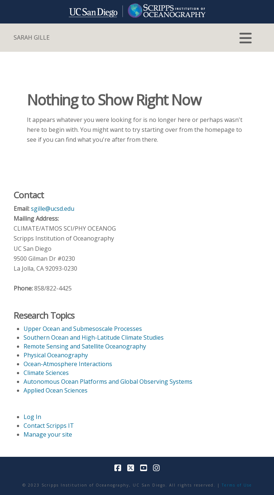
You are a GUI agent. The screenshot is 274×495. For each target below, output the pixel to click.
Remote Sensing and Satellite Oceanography (85, 346)
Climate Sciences (46, 373)
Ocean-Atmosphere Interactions (68, 364)
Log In (32, 417)
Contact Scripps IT (49, 426)
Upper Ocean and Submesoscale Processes (83, 329)
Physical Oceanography (56, 355)
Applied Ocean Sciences (56, 390)
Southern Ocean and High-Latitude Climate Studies (94, 337)
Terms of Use (237, 485)
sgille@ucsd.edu (52, 209)
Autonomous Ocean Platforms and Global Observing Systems (108, 381)
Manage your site (48, 434)
